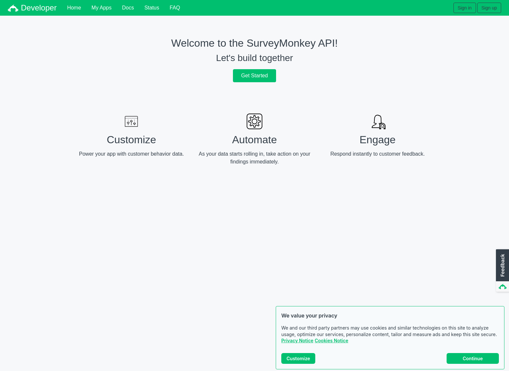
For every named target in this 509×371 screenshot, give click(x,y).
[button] (502, 271)
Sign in (465, 7)
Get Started (254, 75)
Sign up (489, 7)
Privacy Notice (297, 340)
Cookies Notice (331, 340)
